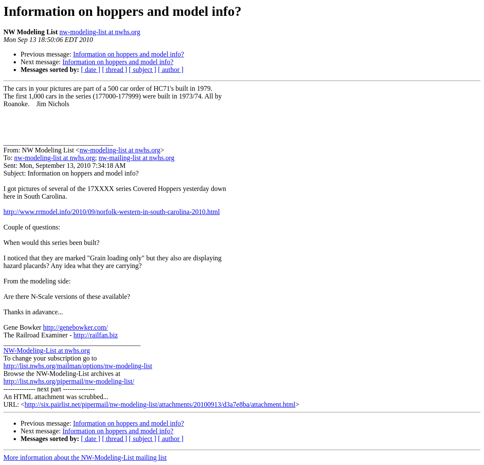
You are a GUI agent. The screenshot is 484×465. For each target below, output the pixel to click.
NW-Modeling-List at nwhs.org (46, 350)
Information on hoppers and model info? (128, 54)
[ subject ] (142, 69)
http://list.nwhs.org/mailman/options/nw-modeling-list (77, 366)
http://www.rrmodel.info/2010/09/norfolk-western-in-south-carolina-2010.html (111, 211)
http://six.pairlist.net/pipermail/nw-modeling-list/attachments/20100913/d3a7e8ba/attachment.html (159, 404)
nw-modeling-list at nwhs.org (100, 32)
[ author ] (171, 69)
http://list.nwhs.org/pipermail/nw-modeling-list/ (68, 381)
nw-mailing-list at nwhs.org (136, 157)
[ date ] (90, 69)
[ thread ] (114, 69)
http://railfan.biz (96, 335)
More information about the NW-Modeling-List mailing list (85, 457)
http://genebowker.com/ (75, 327)
